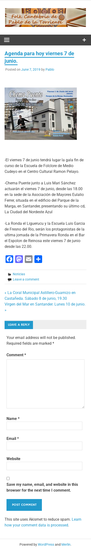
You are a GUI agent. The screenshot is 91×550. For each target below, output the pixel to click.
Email (12, 438)
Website (13, 458)
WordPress (46, 544)
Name (13, 418)
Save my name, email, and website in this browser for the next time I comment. (42, 487)
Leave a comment (26, 279)
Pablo (50, 69)
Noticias (19, 274)
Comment (16, 355)
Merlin (66, 544)
